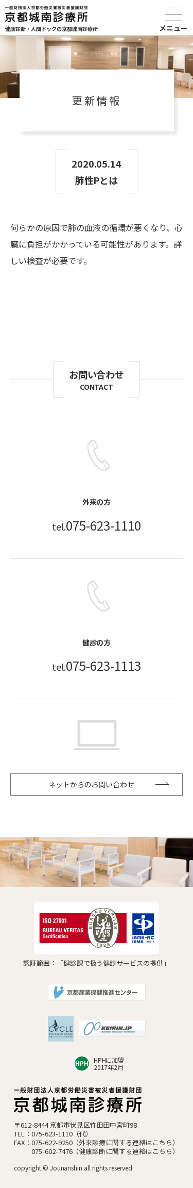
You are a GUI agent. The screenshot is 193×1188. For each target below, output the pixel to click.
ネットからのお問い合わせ (91, 784)
